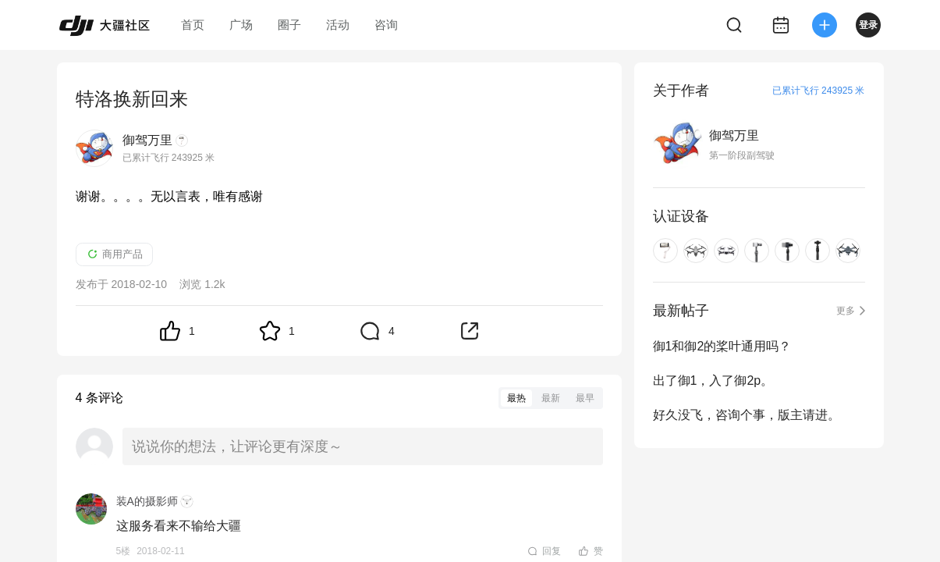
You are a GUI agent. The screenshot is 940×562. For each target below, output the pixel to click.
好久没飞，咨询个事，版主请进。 (746, 415)
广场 (241, 24)
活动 (337, 24)
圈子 (289, 24)
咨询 (386, 24)
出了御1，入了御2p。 (713, 380)
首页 (192, 24)
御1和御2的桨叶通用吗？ (722, 346)
